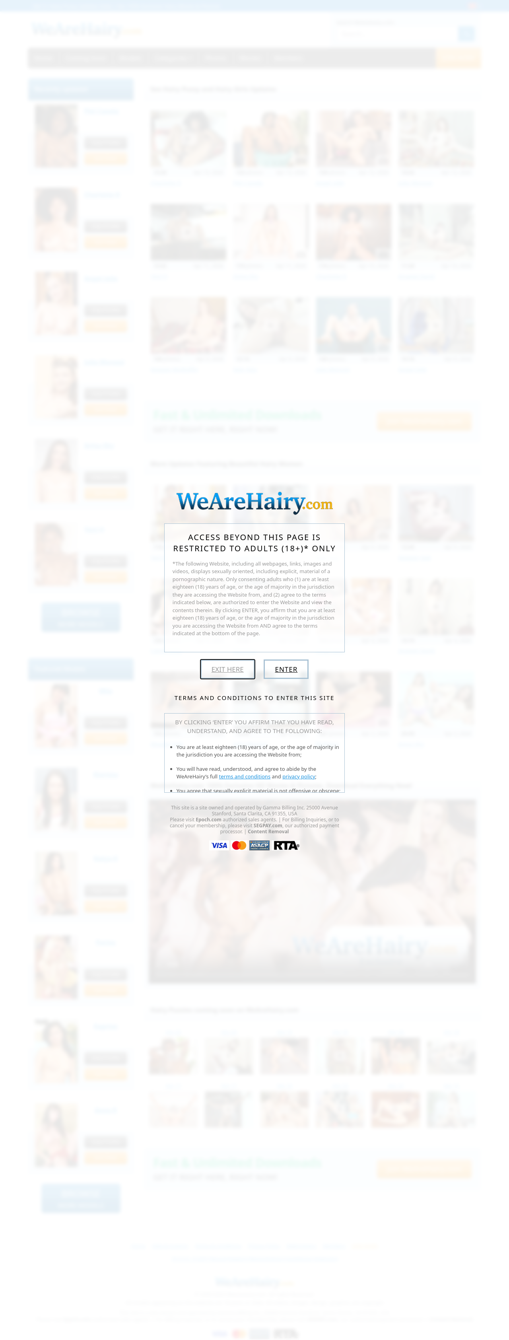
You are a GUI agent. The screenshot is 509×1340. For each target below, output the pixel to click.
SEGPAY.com (268, 826)
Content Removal (268, 831)
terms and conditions (245, 776)
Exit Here (228, 669)
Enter (286, 669)
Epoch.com (208, 820)
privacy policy (298, 776)
